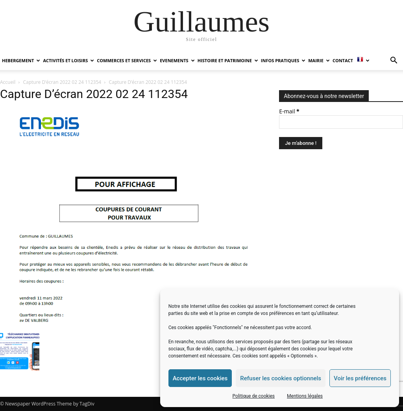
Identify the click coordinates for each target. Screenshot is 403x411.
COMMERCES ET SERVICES (127, 60)
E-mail (289, 111)
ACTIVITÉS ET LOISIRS (68, 60)
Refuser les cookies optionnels (280, 378)
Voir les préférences (360, 378)
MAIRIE (319, 60)
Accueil (7, 82)
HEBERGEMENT (21, 60)
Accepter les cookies (200, 378)
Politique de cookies (254, 396)
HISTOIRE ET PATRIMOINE (228, 60)
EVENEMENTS (177, 60)
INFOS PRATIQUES (283, 60)
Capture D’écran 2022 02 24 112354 (62, 82)
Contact (343, 60)
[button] (393, 61)
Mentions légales (305, 396)
